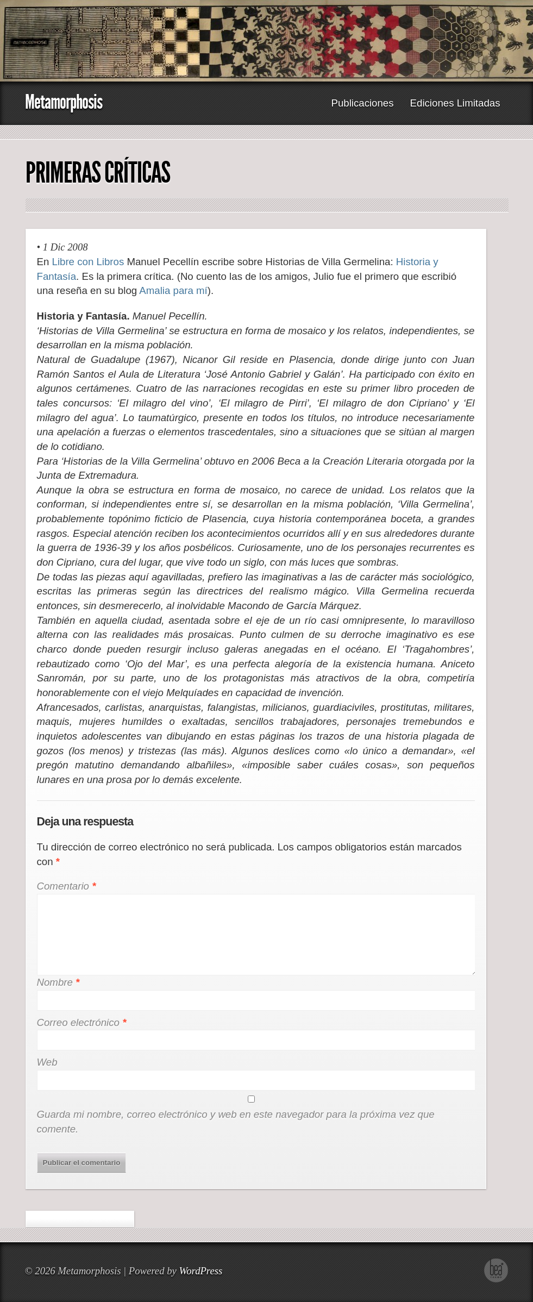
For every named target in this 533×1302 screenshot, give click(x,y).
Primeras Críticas (98, 172)
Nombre (58, 982)
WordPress (200, 1270)
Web (47, 1062)
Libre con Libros (88, 261)
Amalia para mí (173, 290)
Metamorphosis (63, 102)
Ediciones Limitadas (455, 103)
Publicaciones (362, 103)
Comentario (66, 886)
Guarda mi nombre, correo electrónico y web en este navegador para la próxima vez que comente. (236, 1122)
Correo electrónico (82, 1022)
